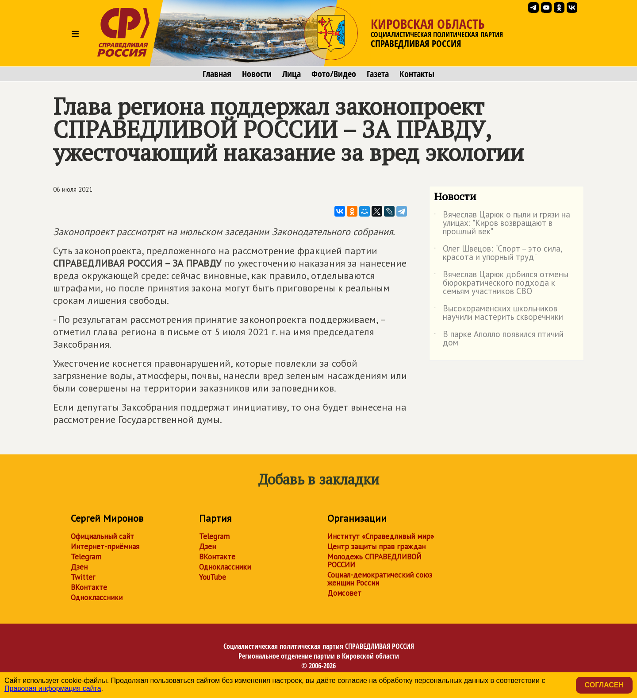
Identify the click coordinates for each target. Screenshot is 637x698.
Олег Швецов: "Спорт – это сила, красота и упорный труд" (498, 253)
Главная (217, 74)
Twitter (83, 577)
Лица (291, 74)
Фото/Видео (333, 74)
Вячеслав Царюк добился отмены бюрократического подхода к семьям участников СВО (501, 283)
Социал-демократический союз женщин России (379, 579)
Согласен (604, 685)
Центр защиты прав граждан (376, 547)
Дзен (79, 567)
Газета (378, 74)
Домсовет (344, 593)
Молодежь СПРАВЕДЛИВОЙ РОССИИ (374, 561)
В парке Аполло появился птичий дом (499, 339)
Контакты (416, 74)
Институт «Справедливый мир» (380, 536)
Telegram (86, 557)
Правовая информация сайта (52, 688)
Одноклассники (97, 597)
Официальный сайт (102, 536)
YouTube (212, 577)
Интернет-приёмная (105, 547)
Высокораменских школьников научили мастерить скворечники (498, 313)
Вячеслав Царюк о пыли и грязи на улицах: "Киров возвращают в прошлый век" (502, 223)
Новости (257, 74)
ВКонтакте (89, 587)
